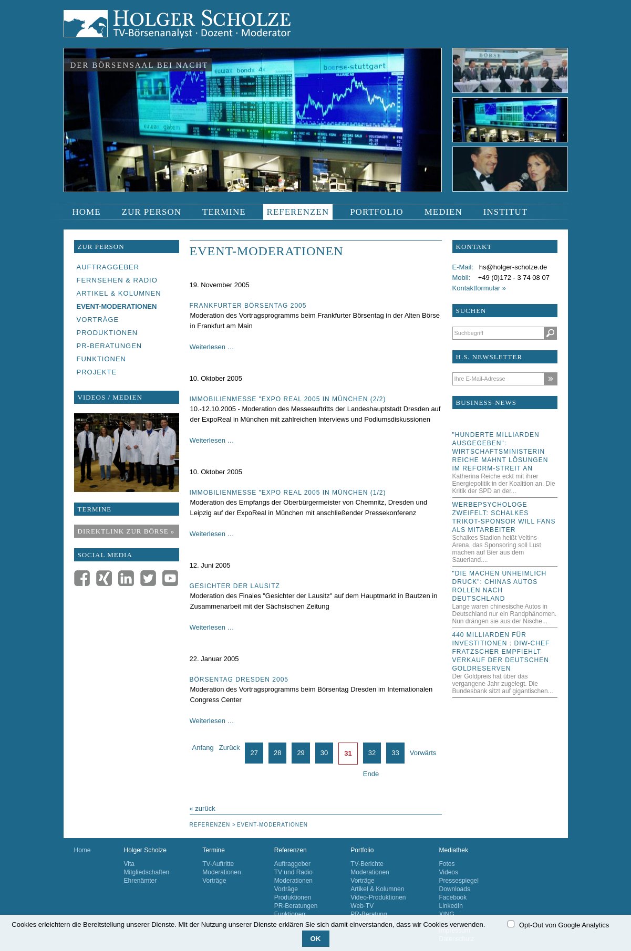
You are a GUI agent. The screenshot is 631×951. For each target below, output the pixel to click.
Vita (129, 864)
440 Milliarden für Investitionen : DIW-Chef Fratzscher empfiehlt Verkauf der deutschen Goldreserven (501, 651)
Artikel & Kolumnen (377, 889)
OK (316, 939)
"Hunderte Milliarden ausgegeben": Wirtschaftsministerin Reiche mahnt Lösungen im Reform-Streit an (500, 451)
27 (253, 753)
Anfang (203, 747)
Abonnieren (550, 378)
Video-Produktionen (378, 897)
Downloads (454, 889)
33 (395, 753)
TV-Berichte (367, 864)
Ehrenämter (140, 880)
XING (446, 914)
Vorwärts (423, 753)
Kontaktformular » (479, 288)
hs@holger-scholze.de (513, 267)
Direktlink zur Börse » (126, 531)
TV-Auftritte (218, 864)
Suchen (550, 333)
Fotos (447, 864)
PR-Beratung (368, 914)
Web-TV (362, 906)
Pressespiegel (459, 880)
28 (277, 753)
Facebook (453, 897)
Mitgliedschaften (147, 872)
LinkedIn (451, 906)
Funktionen (289, 914)
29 (300, 753)
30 (324, 753)
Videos (448, 872)
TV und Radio (293, 872)
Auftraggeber (292, 864)
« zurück (202, 808)
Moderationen (221, 872)
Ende (371, 774)
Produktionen (293, 897)
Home (82, 850)
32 (372, 753)
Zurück (229, 747)
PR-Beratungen (296, 906)
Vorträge (214, 880)
